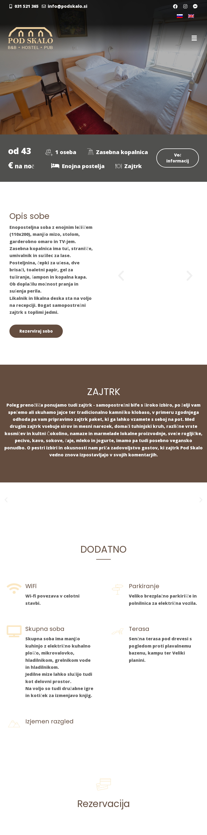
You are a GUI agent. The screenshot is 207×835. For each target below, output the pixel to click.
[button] (121, 276)
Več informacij (177, 157)
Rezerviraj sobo (36, 331)
